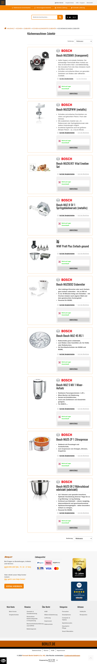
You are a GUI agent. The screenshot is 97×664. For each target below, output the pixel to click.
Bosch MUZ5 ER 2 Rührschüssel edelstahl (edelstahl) (72, 488)
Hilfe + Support (80, 2)
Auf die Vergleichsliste (65, 79)
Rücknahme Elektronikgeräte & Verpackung (32, 618)
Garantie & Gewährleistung (32, 612)
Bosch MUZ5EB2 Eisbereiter (70, 284)
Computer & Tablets (66, 618)
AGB (45, 611)
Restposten (83, 614)
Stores (46, 650)
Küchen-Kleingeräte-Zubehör (44, 28)
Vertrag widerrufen (14, 586)
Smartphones (66, 614)
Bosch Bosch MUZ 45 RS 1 (70, 335)
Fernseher (65, 611)
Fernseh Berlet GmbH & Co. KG (33, 655)
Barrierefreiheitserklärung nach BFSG (32, 624)
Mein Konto (13, 611)
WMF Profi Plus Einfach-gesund (72, 246)
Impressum (48, 621)
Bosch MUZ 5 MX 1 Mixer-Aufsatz (69, 386)
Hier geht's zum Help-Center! (14, 579)
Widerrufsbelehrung (50, 614)
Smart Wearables (67, 631)
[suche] (44, 17)
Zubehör (27, 28)
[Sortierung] (83, 41)
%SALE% (83, 611)
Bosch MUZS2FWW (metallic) (71, 109)
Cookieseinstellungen (72, 655)
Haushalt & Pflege (65, 627)
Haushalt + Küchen (14, 28)
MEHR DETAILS (74, 93)
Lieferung (47, 617)
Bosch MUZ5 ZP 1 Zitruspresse (72, 439)
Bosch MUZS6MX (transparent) (72, 55)
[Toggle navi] (3, 2)
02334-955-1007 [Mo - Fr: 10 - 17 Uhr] (17, 567)
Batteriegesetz (31, 629)
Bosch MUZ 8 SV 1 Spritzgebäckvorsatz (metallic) (71, 206)
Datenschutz (48, 624)
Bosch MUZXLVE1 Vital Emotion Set (72, 165)
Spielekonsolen (67, 623)
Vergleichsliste (69, 2)
